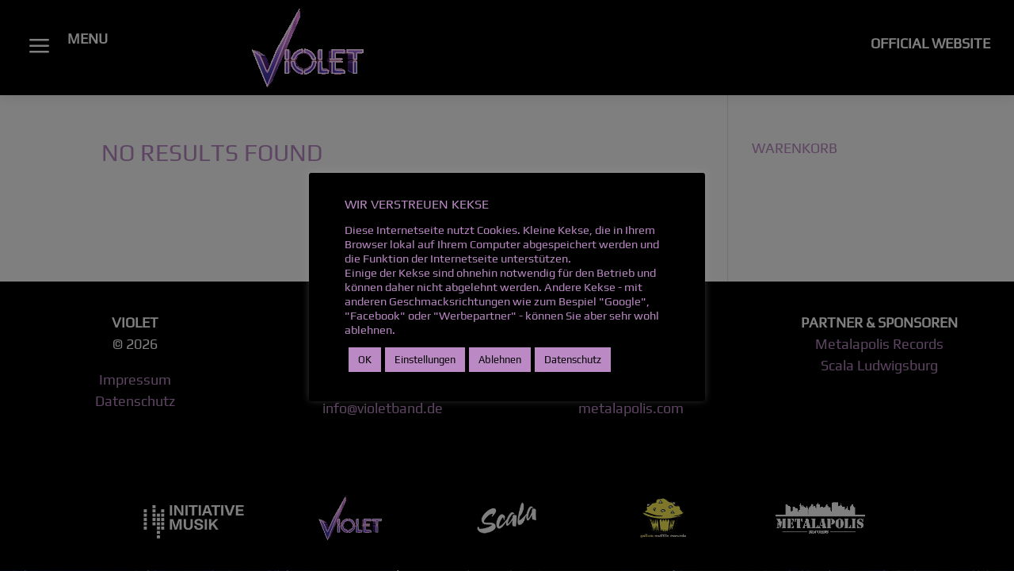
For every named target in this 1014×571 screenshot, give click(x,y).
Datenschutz (572, 360)
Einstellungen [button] (425, 360)
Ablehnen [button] (499, 360)
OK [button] (365, 360)
